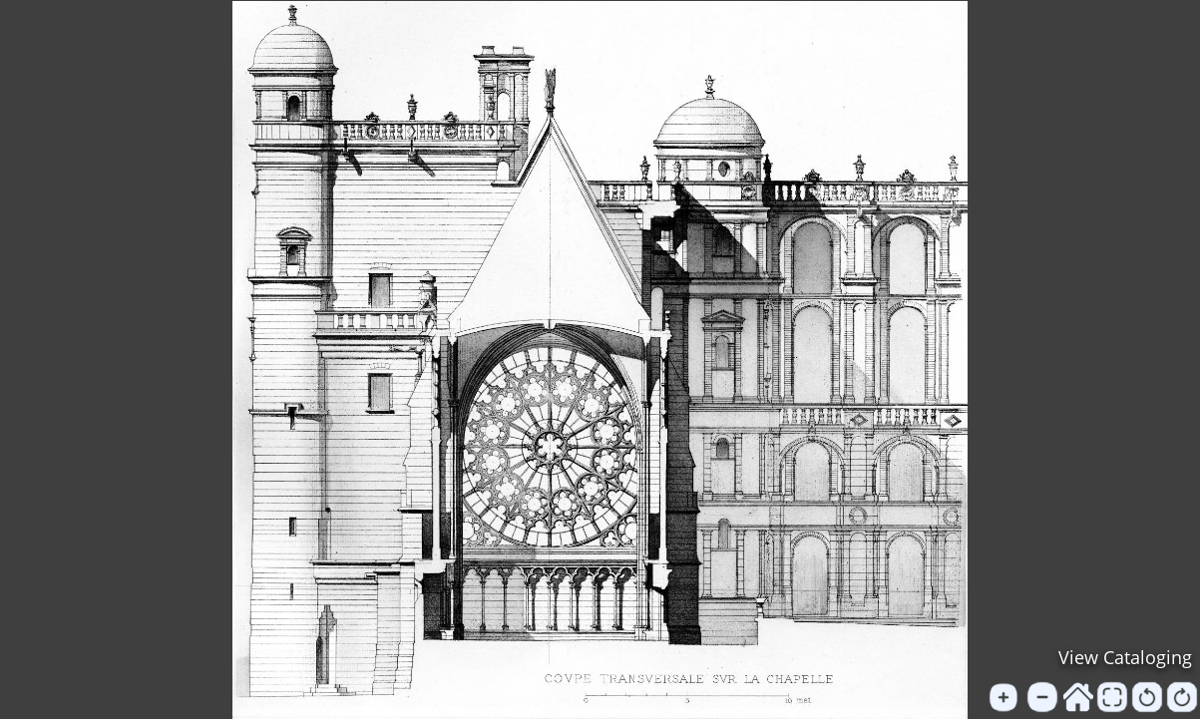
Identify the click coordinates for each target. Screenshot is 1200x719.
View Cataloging (1125, 657)
